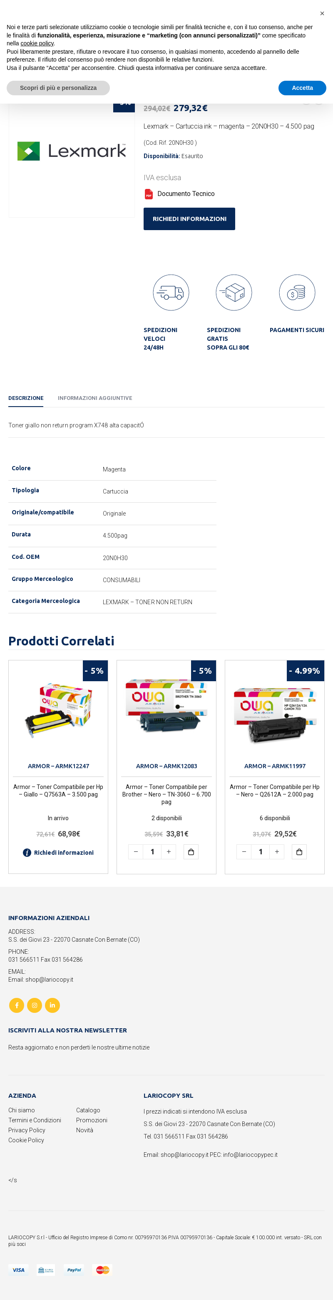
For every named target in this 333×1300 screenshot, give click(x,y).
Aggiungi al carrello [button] (197, 851)
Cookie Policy (26, 1140)
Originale (114, 513)
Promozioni (91, 1120)
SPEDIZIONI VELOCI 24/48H (160, 339)
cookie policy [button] (36, 43)
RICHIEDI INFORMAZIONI (189, 218)
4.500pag (115, 535)
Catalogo (88, 1110)
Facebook (16, 1005)
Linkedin (52, 1005)
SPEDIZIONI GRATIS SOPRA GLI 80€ (228, 339)
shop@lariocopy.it (185, 1154)
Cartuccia (116, 491)
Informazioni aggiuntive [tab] (95, 398)
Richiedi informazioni (58, 852)
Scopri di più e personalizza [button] (58, 87)
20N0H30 (115, 558)
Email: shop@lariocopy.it (40, 979)
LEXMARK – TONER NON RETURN (148, 602)
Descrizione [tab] (25, 398)
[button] (322, 13)
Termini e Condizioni (34, 1120)
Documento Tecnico (179, 194)
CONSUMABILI (122, 580)
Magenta (114, 469)
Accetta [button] (302, 87)
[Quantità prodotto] (152, 851)
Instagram (34, 1005)
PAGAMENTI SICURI (297, 330)
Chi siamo (21, 1110)
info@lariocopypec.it (250, 1154)
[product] (58, 710)
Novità (84, 1130)
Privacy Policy (26, 1130)
